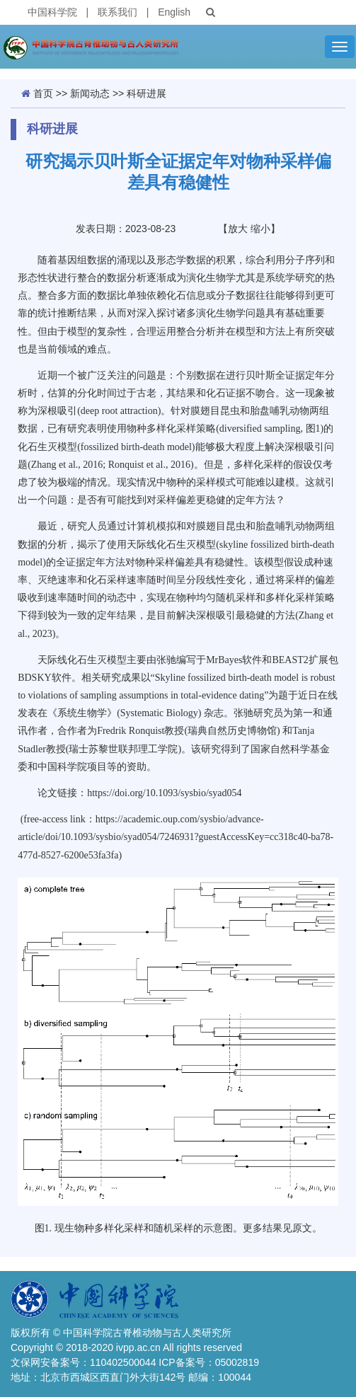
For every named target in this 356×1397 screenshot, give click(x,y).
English (174, 12)
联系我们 (117, 12)
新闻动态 (90, 93)
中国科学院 (52, 12)
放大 (238, 228)
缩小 (260, 228)
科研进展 (146, 93)
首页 (43, 93)
